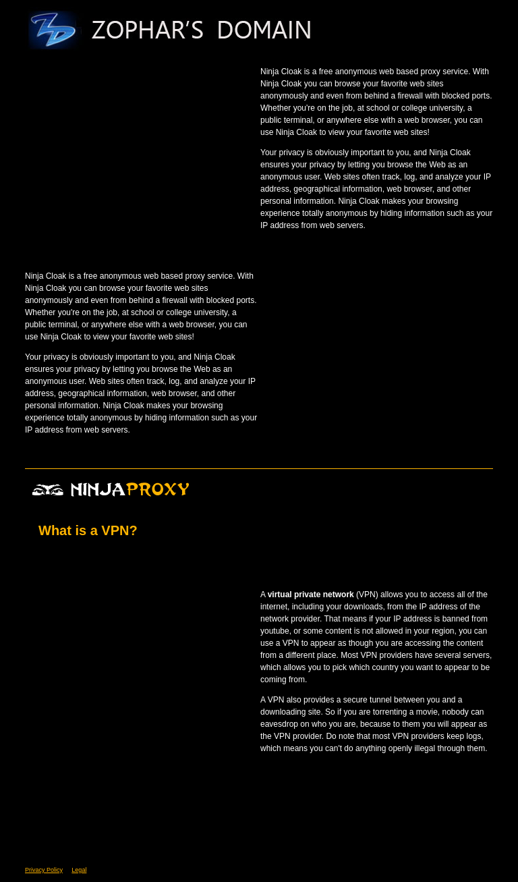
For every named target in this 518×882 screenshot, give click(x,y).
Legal (78, 869)
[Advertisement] (138, 148)
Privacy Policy (44, 869)
